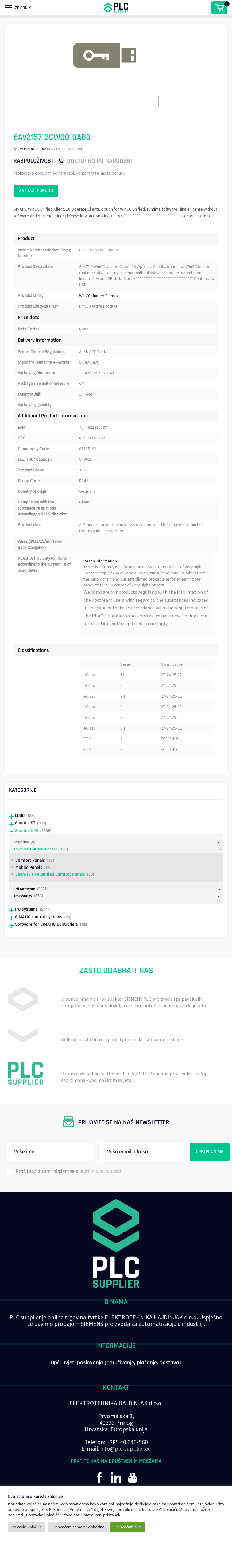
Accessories (23, 917)
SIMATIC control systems (38, 938)
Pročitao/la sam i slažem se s (65, 1193)
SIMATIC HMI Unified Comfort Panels (50, 896)
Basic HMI (21, 863)
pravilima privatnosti (102, 1193)
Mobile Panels (28, 889)
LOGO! (20, 837)
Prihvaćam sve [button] (128, 1527)
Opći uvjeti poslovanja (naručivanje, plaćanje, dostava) (116, 1384)
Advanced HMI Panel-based (36, 870)
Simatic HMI (26, 852)
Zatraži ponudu (41, 192)
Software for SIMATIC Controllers (46, 946)
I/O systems (26, 931)
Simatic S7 (25, 844)
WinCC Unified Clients (98, 307)
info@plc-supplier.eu (125, 1470)
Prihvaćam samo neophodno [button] (79, 1527)
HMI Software (25, 910)
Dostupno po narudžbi (99, 161)
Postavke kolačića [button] (26, 1527)
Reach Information (100, 581)
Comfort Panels (30, 882)
